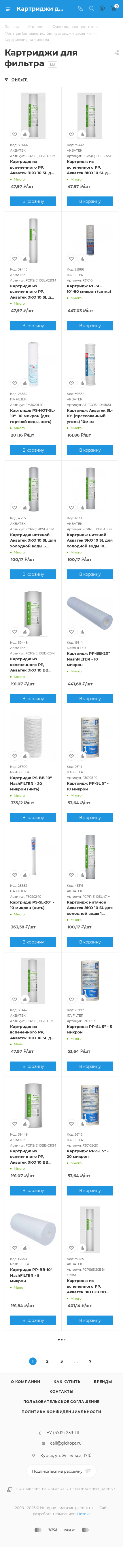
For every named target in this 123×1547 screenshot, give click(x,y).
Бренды (103, 1381)
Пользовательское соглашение (61, 1401)
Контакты (61, 1391)
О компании (25, 1381)
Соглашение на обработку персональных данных (66, 1489)
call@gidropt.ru (66, 1443)
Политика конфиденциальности (61, 1412)
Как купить (67, 1381)
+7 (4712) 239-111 (63, 1433)
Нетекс (83, 1514)
